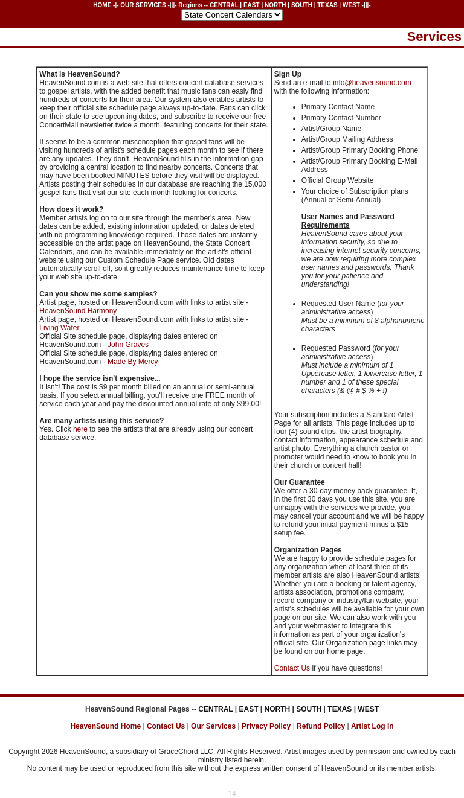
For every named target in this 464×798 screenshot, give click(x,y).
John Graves (128, 344)
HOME (102, 5)
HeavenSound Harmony (78, 311)
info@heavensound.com (372, 82)
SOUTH (301, 5)
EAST (251, 5)
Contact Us (292, 668)
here (81, 429)
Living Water (59, 328)
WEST (351, 5)
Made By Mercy (133, 361)
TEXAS (327, 5)
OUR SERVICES (143, 5)
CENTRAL (224, 5)
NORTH (275, 5)
